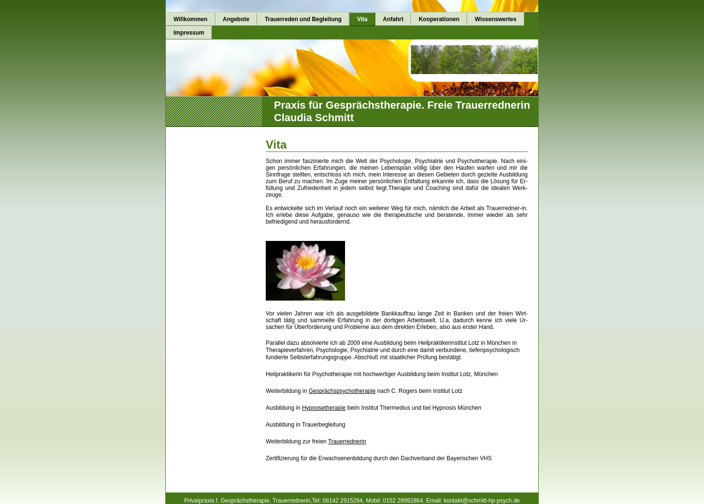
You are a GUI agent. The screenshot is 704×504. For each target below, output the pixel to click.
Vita (362, 19)
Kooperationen (439, 19)
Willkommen (190, 19)
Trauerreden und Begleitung (303, 19)
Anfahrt (393, 19)
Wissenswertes (496, 19)
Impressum (188, 32)
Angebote (236, 19)
